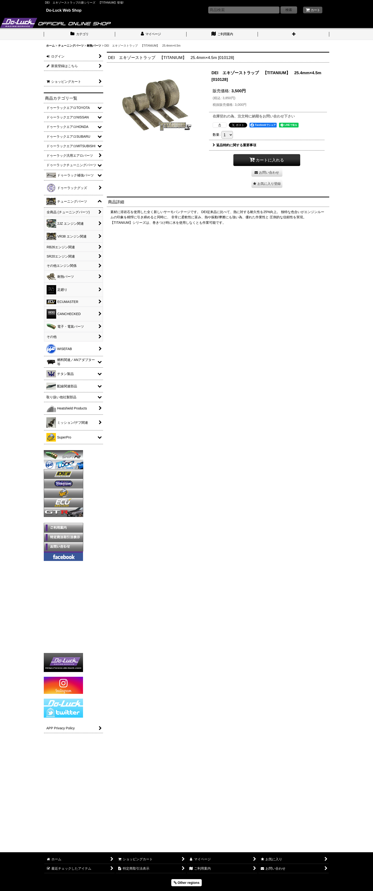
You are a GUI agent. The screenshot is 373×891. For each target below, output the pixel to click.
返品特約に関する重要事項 (234, 145)
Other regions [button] (187, 883)
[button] (293, 34)
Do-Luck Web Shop (64, 10)
